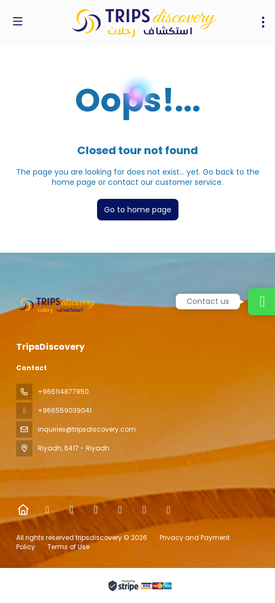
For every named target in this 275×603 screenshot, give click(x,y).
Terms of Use (68, 546)
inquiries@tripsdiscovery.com (87, 429)
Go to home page (137, 209)
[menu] (263, 22)
